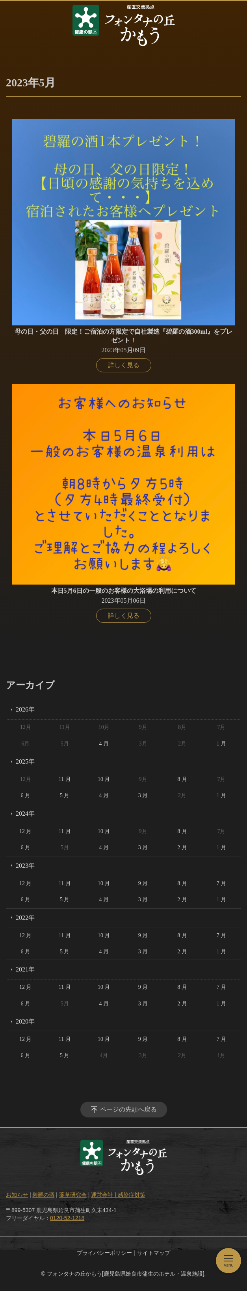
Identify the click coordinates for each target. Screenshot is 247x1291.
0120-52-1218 (67, 1218)
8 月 (182, 779)
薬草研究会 (73, 1195)
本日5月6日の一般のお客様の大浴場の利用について (123, 590)
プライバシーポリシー (104, 1253)
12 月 (25, 831)
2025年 (25, 761)
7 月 (222, 883)
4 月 (104, 744)
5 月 (65, 795)
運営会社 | (104, 1195)
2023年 (25, 865)
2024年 (25, 813)
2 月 (182, 847)
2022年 (25, 917)
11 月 (65, 779)
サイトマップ (153, 1253)
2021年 (25, 969)
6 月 (25, 795)
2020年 (25, 1021)
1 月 (222, 744)
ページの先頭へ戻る (128, 1109)
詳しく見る (123, 365)
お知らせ (17, 1195)
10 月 (104, 779)
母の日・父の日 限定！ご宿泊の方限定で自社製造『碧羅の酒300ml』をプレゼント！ (124, 336)
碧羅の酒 (43, 1195)
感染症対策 (131, 1195)
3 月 (143, 795)
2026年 (25, 709)
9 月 (143, 883)
